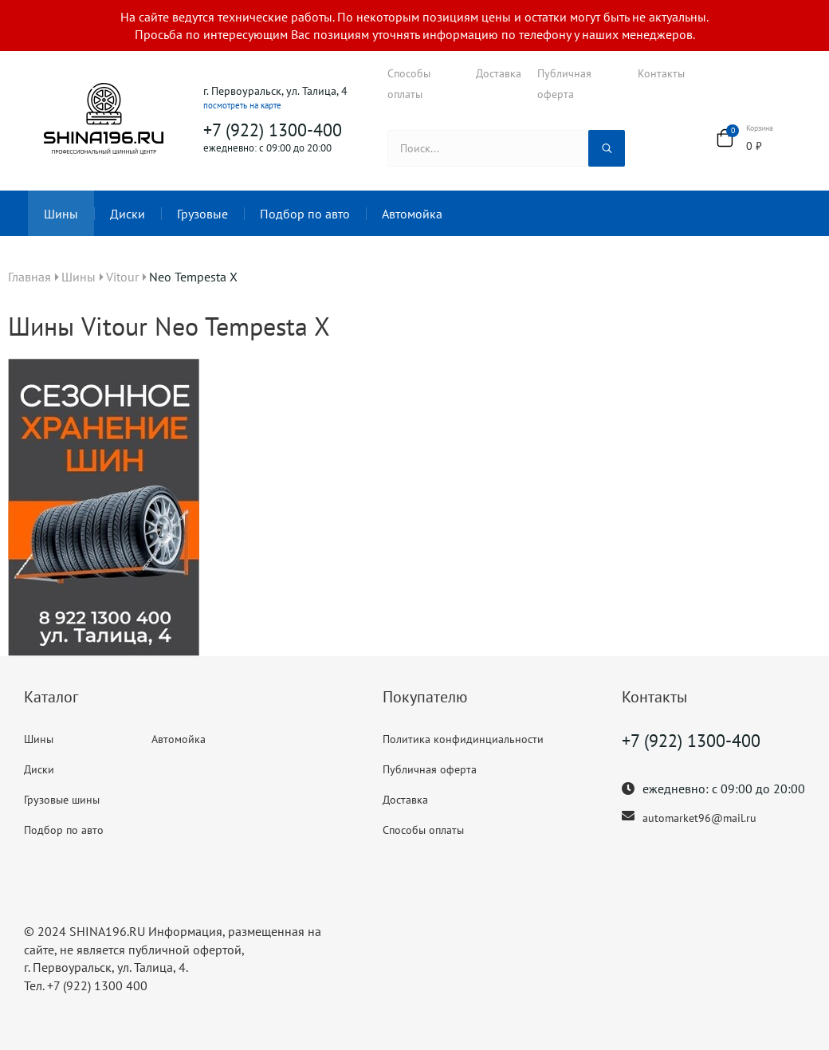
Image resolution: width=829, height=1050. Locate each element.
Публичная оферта (564, 83)
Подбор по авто (305, 214)
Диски (127, 214)
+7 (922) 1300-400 (272, 130)
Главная (29, 277)
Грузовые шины (62, 799)
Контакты (661, 73)
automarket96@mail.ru (699, 818)
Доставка (498, 73)
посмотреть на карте (242, 105)
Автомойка (412, 214)
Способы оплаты (408, 83)
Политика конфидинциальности (463, 739)
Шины (61, 214)
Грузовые (202, 214)
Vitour (122, 277)
